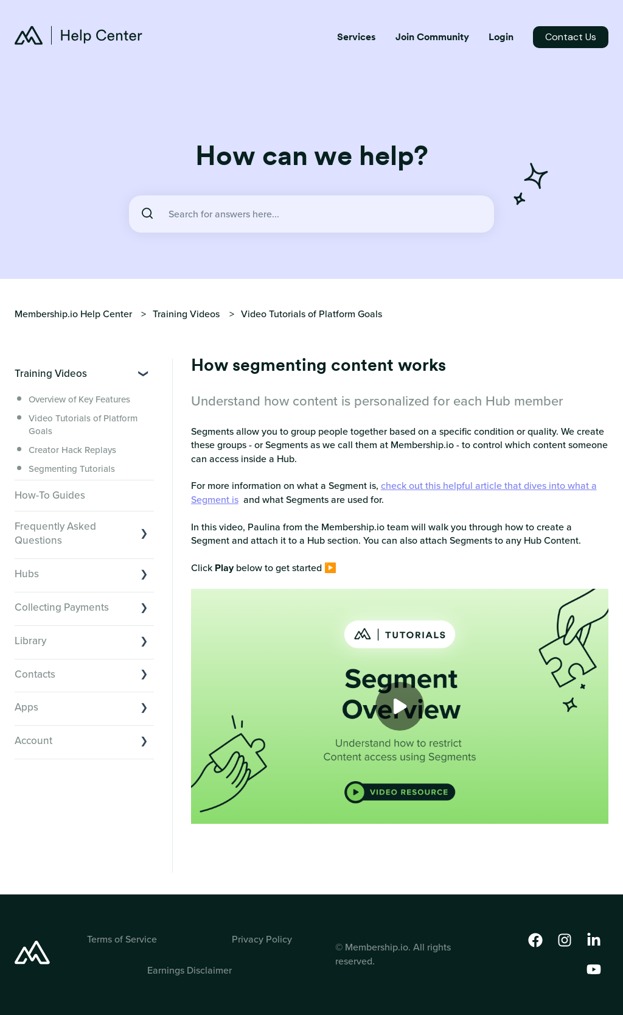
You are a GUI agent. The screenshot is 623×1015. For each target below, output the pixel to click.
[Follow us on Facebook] (535, 940)
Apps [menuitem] (26, 707)
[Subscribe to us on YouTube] (593, 969)
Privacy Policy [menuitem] (262, 939)
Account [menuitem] (33, 740)
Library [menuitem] (30, 640)
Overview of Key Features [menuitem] (79, 399)
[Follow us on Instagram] (564, 940)
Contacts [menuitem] (35, 674)
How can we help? (311, 155)
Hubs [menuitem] (27, 573)
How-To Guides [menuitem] (50, 495)
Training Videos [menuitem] (51, 373)
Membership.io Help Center (73, 314)
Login (501, 37)
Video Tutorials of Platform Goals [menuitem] (83, 425)
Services (356, 37)
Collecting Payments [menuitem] (62, 607)
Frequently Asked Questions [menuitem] (55, 534)
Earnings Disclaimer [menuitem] (189, 970)
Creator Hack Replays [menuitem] (72, 450)
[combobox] (311, 214)
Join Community (432, 37)
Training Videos (186, 314)
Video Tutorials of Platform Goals (311, 314)
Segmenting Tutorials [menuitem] (72, 469)
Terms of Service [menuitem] (122, 939)
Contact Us (570, 36)
